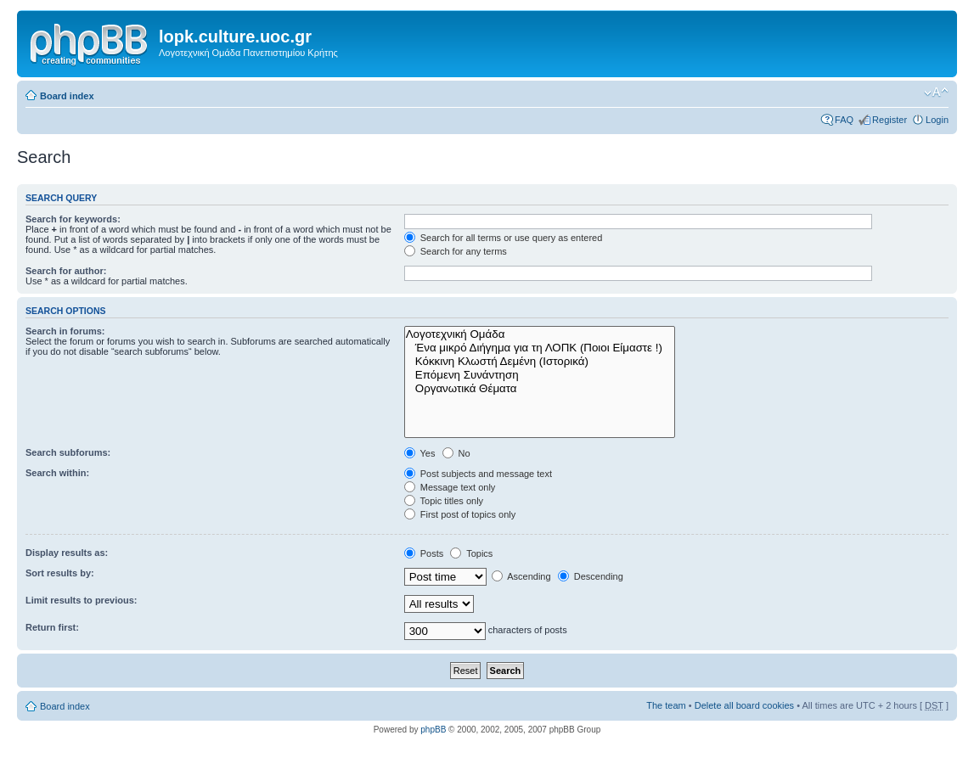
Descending (590, 576)
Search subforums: (67, 452)
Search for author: (65, 271)
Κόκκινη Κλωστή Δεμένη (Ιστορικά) (540, 361)
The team (665, 705)
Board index (67, 96)
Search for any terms (455, 251)
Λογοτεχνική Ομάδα (540, 334)
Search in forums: (65, 331)
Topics (471, 553)
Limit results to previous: (81, 600)
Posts (424, 553)
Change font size (936, 92)
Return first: (52, 627)
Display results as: (66, 552)
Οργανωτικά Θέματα (540, 389)
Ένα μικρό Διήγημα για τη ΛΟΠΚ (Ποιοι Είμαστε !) (540, 348)
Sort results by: (59, 573)
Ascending (521, 576)
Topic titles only (443, 501)
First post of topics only (460, 514)
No (456, 453)
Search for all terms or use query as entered (503, 238)
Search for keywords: (73, 219)
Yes (420, 453)
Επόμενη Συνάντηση (540, 375)
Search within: (57, 473)
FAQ (844, 120)
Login (937, 120)
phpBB (433, 729)
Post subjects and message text (478, 474)
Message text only (450, 487)
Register (889, 120)
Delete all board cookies (744, 705)
